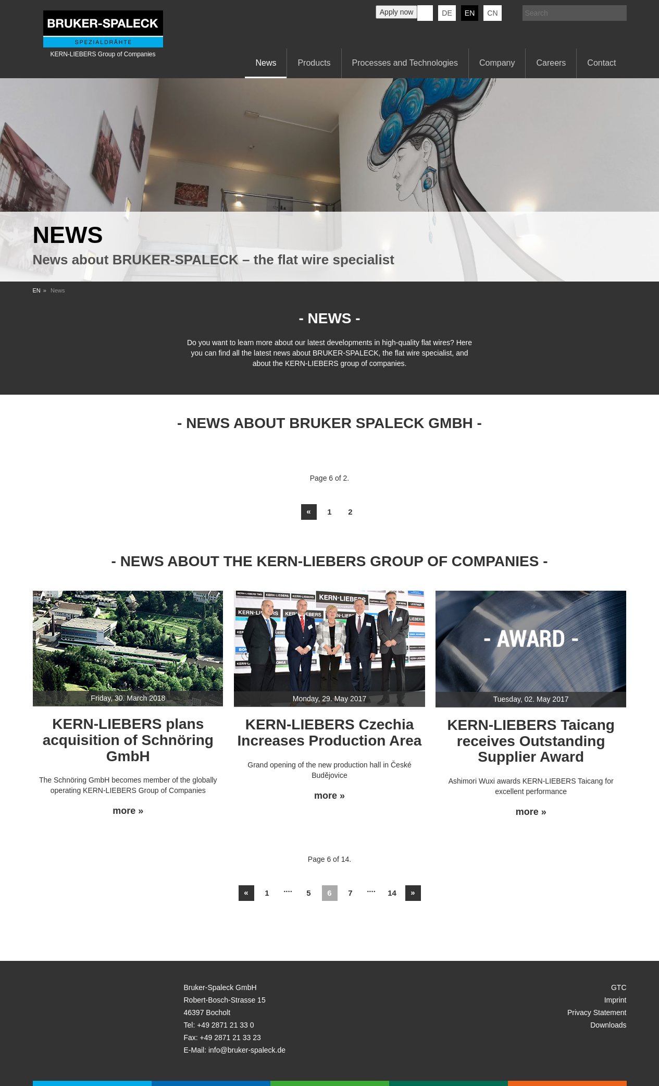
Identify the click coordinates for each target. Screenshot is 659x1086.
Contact (601, 62)
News (265, 62)
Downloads (608, 1025)
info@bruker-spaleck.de (246, 1050)
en (470, 13)
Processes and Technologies (405, 62)
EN (37, 290)
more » (128, 811)
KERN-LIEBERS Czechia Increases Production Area (330, 732)
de (447, 13)
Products (313, 62)
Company (497, 62)
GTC (619, 987)
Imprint (615, 1000)
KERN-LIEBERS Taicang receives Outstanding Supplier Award (531, 741)
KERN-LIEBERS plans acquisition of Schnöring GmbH (128, 740)
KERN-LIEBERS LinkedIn (425, 13)
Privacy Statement (597, 1012)
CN (492, 13)
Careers (551, 62)
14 (392, 892)
